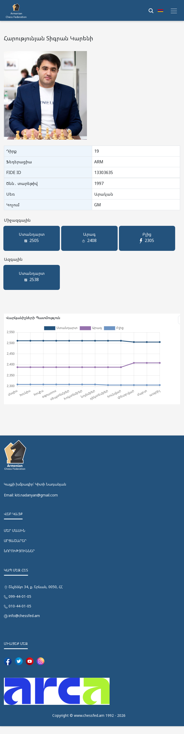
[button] (160, 10)
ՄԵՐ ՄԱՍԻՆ (14, 538)
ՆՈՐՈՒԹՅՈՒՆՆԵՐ (19, 558)
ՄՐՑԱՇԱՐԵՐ (15, 548)
